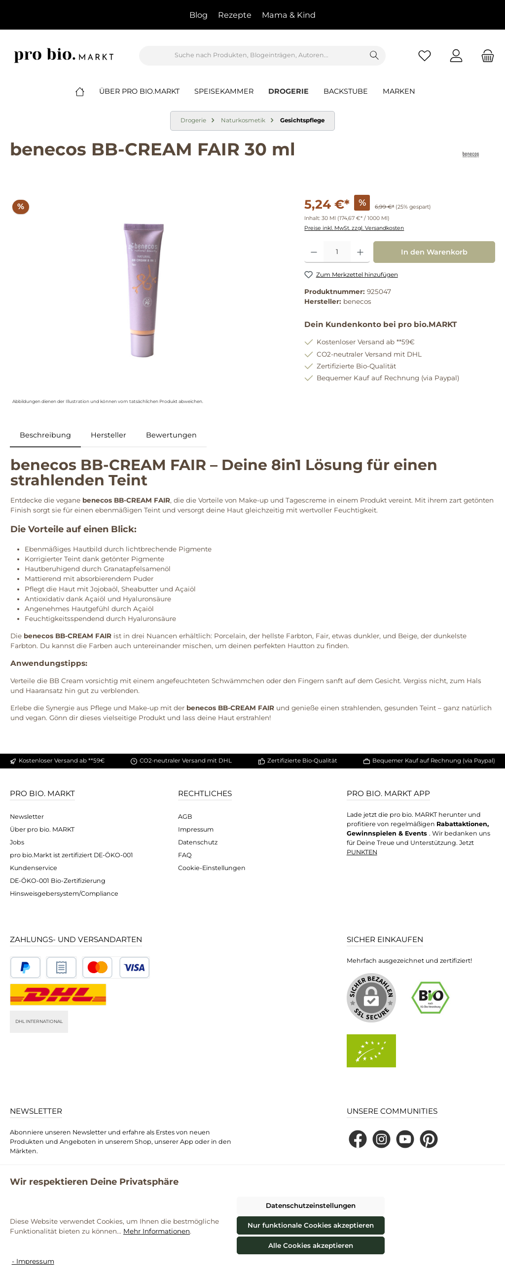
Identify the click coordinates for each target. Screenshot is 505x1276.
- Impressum (33, 1261)
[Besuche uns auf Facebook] (358, 1139)
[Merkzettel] (424, 55)
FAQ (185, 855)
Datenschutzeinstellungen (311, 1205)
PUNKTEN (362, 852)
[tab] (45, 435)
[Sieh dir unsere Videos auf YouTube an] (405, 1139)
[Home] (87, 91)
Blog (198, 15)
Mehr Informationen (156, 1231)
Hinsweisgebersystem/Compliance (64, 893)
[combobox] (251, 56)
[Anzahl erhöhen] (360, 252)
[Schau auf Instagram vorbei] (381, 1139)
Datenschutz (197, 842)
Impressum (196, 829)
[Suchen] (374, 56)
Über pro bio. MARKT (42, 829)
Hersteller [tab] (108, 435)
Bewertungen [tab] (171, 435)
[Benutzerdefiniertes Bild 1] (25, 967)
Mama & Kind (289, 15)
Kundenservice (33, 868)
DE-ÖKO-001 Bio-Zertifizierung (58, 880)
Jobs (17, 842)
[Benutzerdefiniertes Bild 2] (61, 967)
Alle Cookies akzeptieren (310, 1245)
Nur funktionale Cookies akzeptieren (311, 1225)
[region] (147, 301)
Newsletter (27, 816)
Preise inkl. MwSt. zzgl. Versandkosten (354, 228)
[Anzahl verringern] (314, 252)
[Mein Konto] (456, 55)
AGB (185, 816)
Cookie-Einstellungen (212, 868)
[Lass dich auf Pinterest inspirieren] (429, 1139)
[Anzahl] (337, 252)
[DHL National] (58, 995)
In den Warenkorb (434, 252)
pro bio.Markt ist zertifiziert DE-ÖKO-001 (71, 855)
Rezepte (235, 15)
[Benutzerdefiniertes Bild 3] (116, 967)
